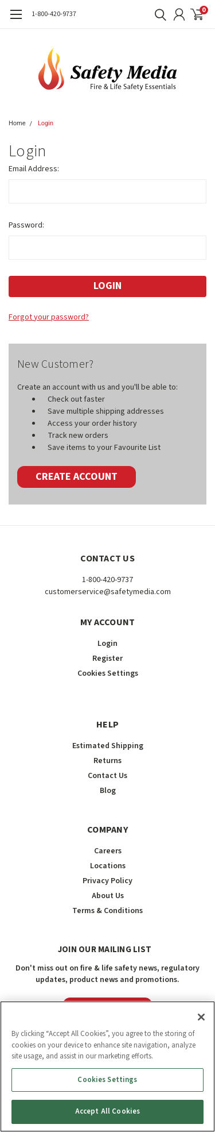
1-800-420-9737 (54, 14)
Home (17, 123)
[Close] (201, 1017)
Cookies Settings (107, 673)
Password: (26, 225)
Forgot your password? (49, 317)
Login (45, 123)
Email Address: (34, 169)
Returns (107, 761)
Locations (108, 866)
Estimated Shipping (107, 746)
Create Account (77, 476)
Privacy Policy (107, 881)
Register (107, 658)
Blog (108, 790)
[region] (107, 1066)
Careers (108, 851)
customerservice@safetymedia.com (108, 592)
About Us (108, 896)
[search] (157, 14)
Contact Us (107, 775)
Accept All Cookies (107, 1111)
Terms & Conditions (107, 911)
